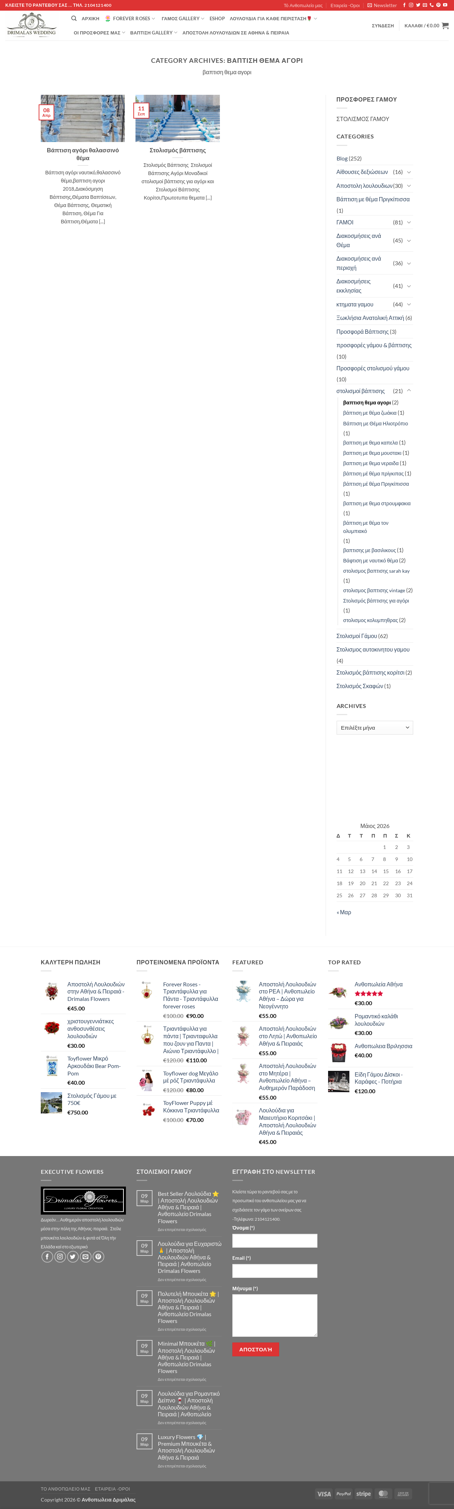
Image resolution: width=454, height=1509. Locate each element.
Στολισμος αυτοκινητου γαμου (373, 649)
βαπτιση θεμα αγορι (367, 402)
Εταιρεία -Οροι (345, 5)
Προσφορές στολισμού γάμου (373, 368)
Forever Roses (129, 18)
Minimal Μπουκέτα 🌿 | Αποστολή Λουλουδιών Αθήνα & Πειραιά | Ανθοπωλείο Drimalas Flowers (187, 1357)
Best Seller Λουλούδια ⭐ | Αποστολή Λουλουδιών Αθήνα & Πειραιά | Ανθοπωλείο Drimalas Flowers (188, 1207)
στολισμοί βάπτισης (361, 390)
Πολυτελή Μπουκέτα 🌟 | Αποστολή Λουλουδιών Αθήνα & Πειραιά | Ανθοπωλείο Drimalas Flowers (188, 1307)
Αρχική (90, 18)
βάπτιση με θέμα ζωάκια (370, 413)
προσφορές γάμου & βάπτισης (374, 345)
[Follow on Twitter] (418, 5)
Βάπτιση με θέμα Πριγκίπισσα (373, 199)
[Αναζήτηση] (74, 18)
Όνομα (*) (243, 1228)
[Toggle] (409, 172)
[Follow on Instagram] (411, 5)
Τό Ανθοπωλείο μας (303, 5)
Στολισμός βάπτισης (178, 150)
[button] (382, 5)
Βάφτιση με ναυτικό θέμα (370, 560)
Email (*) (241, 1258)
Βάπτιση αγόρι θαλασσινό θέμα (83, 154)
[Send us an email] (425, 5)
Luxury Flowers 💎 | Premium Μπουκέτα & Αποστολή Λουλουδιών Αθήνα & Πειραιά (186, 1447)
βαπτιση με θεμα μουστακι (372, 453)
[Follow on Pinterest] (438, 5)
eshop (217, 18)
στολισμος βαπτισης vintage (374, 590)
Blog (342, 158)
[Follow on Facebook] (404, 5)
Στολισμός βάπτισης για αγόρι (376, 601)
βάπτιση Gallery (153, 32)
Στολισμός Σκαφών (360, 685)
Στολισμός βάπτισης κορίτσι (371, 672)
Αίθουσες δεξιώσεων (362, 171)
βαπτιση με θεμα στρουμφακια (377, 503)
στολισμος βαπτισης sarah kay (376, 571)
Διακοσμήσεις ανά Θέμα (359, 240)
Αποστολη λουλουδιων (365, 185)
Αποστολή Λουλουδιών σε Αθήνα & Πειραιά (236, 33)
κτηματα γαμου (355, 304)
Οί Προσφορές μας (99, 32)
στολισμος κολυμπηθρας (370, 620)
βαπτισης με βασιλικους (369, 550)
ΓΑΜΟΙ (345, 222)
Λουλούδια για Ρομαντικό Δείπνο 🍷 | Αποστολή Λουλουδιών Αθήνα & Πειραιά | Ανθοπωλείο (189, 1403)
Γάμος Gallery (183, 18)
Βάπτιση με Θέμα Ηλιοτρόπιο (375, 423)
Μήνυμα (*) (245, 1288)
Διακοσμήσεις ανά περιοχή (359, 263)
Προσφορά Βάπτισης (363, 331)
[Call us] (432, 5)
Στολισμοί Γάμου (357, 635)
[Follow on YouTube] (445, 5)
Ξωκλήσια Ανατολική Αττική (370, 317)
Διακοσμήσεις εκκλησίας (354, 286)
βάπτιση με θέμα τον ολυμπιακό (366, 527)
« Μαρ (344, 912)
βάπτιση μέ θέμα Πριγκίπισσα (376, 484)
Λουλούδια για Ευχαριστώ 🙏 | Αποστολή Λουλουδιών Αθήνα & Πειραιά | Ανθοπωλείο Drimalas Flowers (190, 1257)
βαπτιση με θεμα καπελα (370, 443)
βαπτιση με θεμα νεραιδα (371, 463)
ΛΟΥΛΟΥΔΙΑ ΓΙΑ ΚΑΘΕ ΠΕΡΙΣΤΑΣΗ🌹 (273, 18)
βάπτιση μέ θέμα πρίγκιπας (373, 473)
